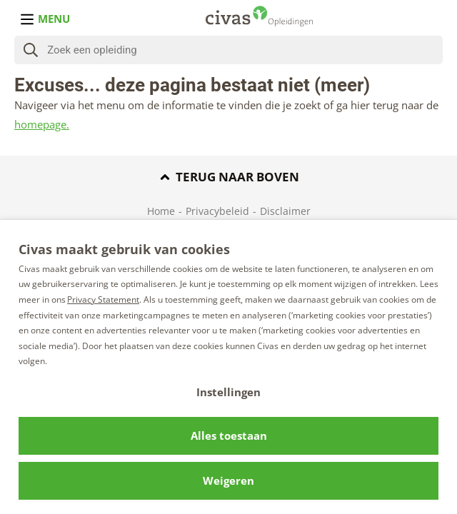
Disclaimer (285, 211)
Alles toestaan (229, 435)
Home (161, 211)
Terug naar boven (228, 176)
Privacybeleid (217, 211)
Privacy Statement (103, 299)
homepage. (41, 124)
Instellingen (228, 392)
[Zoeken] (245, 50)
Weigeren (228, 480)
